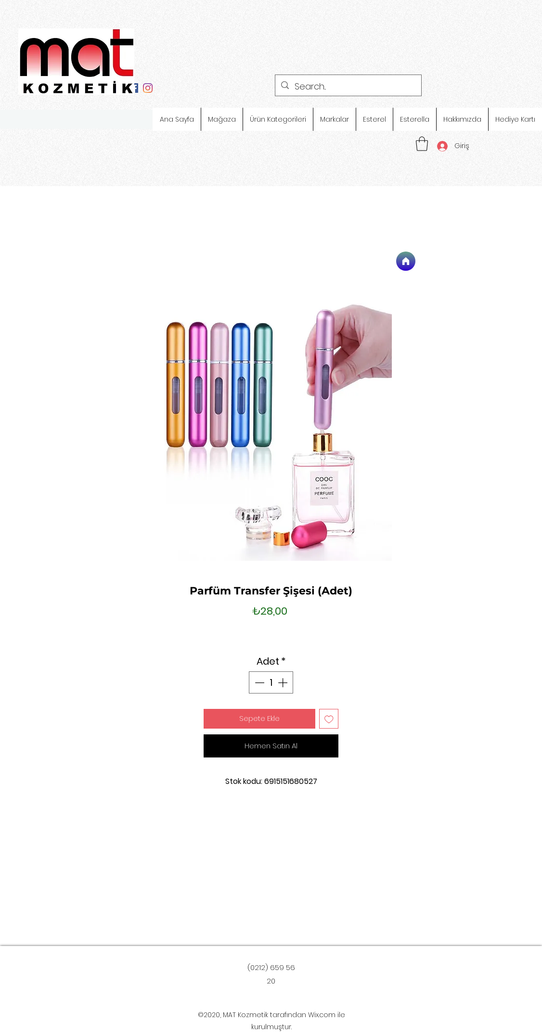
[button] (422, 144)
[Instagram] (148, 88)
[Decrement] (258, 682)
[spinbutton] (271, 682)
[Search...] (348, 86)
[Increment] (283, 682)
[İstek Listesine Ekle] (329, 719)
